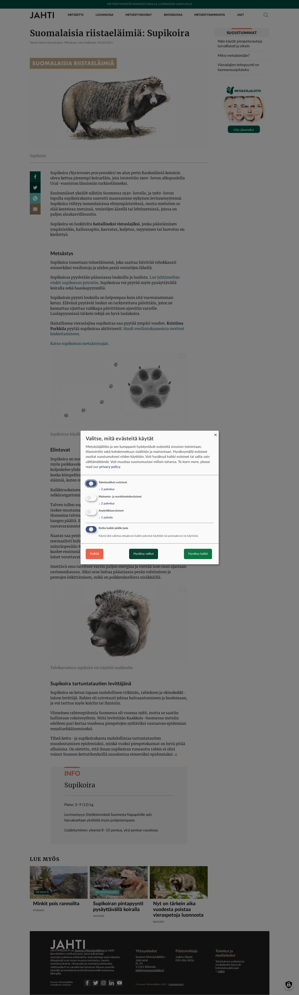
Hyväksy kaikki (198, 554)
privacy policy (109, 467)
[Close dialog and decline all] (215, 433)
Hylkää (94, 554)
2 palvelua (106, 489)
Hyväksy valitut (143, 554)
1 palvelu (106, 518)
